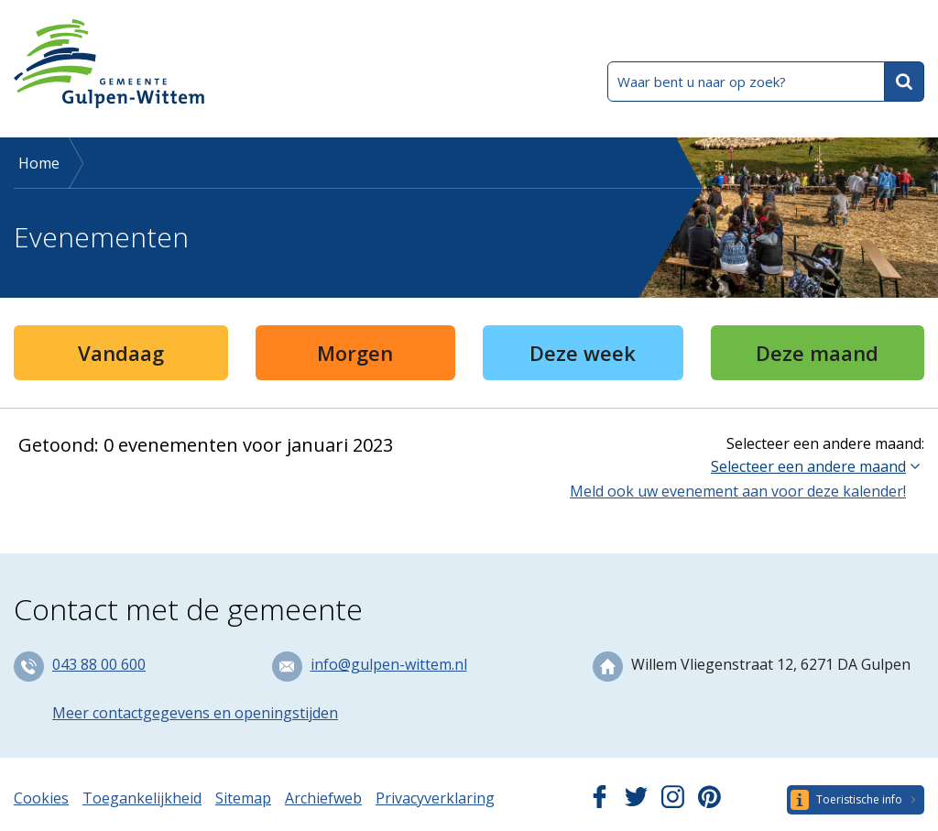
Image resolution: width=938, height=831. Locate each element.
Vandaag (121, 352)
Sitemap (243, 798)
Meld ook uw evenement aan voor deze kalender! (738, 491)
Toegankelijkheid (142, 798)
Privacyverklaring (435, 798)
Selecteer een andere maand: (825, 443)
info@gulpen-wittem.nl (389, 664)
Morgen (355, 352)
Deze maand (817, 352)
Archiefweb (323, 798)
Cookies (41, 798)
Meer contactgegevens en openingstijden (195, 713)
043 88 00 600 (99, 664)
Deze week (582, 352)
